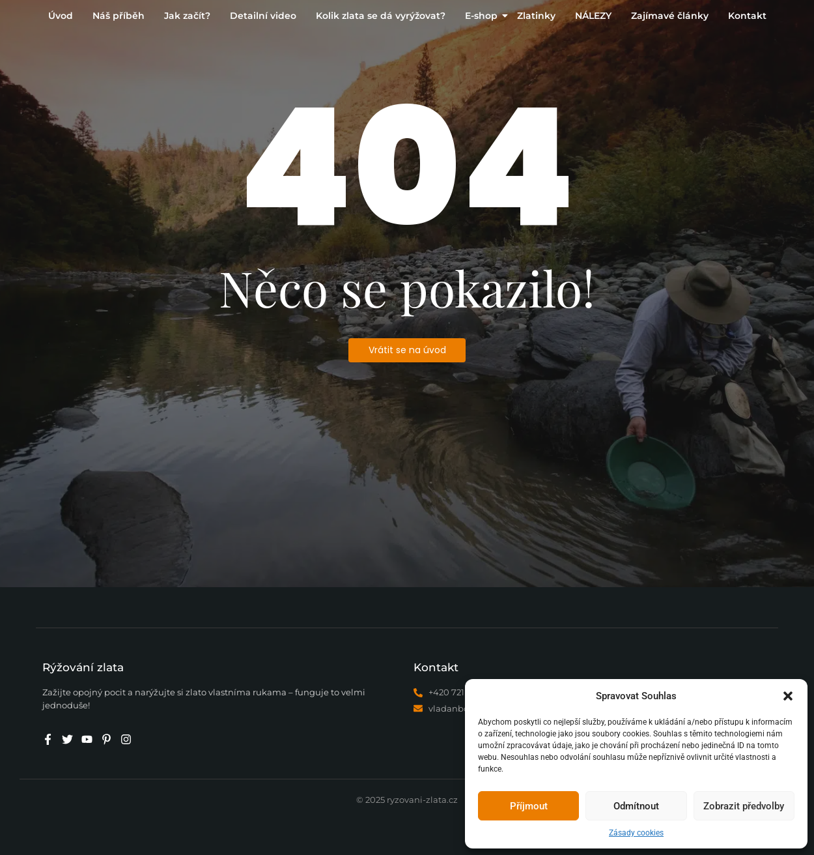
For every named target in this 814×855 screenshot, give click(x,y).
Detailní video (263, 16)
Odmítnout (636, 806)
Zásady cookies (636, 832)
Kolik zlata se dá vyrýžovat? (380, 16)
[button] (787, 696)
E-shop (483, 16)
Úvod (60, 16)
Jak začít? (187, 16)
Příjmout (529, 806)
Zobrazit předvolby (743, 806)
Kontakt (747, 16)
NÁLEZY (593, 16)
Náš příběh (118, 16)
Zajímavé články (670, 16)
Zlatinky (536, 16)
